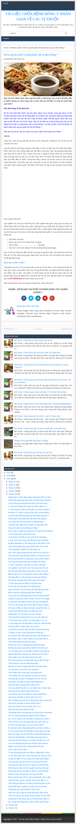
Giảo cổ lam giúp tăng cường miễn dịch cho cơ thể (28, 546)
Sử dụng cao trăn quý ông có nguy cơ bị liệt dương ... (29, 765)
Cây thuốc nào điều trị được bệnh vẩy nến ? (25, 697)
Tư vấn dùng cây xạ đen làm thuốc (21, 534)
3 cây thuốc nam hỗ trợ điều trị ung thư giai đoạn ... (28, 694)
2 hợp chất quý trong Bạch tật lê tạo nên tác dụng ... (28, 503)
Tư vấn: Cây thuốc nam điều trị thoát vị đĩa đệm (27, 565)
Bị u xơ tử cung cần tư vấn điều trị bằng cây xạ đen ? (29, 719)
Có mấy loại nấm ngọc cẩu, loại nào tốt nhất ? (26, 725)
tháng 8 (12, 494)
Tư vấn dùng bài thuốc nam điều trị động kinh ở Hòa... (29, 753)
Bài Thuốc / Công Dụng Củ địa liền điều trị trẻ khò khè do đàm (40, 392)
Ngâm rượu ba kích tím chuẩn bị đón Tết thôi (26, 746)
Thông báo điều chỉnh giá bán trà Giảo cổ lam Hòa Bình (30, 713)
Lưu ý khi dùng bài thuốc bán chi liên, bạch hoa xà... (28, 743)
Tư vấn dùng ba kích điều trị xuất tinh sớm (25, 583)
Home (6, 48)
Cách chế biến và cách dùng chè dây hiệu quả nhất (28, 589)
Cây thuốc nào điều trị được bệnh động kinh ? (26, 682)
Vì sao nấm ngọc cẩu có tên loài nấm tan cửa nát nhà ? (30, 756)
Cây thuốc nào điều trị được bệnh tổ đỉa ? (24, 703)
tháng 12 (12, 482)
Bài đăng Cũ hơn (67, 329)
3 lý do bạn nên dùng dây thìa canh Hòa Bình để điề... (29, 596)
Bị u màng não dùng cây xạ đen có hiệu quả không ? (29, 802)
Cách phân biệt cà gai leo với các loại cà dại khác (27, 786)
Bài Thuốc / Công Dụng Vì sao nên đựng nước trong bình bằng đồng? (42, 404)
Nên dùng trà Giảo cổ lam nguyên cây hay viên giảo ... (29, 768)
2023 (9, 473)
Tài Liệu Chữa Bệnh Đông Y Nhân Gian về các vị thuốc (40, 819)
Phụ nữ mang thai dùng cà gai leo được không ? (27, 716)
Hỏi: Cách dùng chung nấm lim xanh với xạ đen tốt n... (29, 553)
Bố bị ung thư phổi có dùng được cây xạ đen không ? (29, 559)
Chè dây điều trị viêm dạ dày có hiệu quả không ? (27, 577)
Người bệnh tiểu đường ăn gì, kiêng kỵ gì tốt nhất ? (28, 654)
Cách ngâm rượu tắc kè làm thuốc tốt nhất (24, 657)
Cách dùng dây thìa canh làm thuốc (22, 642)
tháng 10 (12, 488)
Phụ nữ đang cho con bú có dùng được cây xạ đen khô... (30, 700)
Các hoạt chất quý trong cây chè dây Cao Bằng (26, 562)
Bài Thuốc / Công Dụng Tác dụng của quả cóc (33, 452)
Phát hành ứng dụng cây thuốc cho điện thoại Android (29, 500)
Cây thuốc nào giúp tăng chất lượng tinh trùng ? (27, 580)
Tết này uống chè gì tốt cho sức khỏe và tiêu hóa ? (28, 762)
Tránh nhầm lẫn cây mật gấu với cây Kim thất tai (27, 676)
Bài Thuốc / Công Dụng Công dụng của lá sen (33, 340)
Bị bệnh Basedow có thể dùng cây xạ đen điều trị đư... (29, 543)
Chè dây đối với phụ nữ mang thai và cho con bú (27, 679)
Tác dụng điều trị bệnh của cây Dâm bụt (24, 549)
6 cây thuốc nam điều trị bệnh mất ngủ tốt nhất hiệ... (28, 602)
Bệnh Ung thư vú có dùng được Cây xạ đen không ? (28, 574)
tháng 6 (12, 805)
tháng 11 (12, 485)
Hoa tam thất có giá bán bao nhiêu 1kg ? (24, 685)
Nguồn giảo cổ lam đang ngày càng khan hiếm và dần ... (30, 497)
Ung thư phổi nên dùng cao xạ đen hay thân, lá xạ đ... (29, 740)
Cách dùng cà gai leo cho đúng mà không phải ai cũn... (29, 783)
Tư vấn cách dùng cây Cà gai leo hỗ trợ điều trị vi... (28, 506)
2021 (9, 479)
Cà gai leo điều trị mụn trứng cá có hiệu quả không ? (29, 759)
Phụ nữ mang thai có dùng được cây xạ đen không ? (29, 660)
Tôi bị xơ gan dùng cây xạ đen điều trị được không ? (28, 605)
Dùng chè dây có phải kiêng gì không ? (23, 528)
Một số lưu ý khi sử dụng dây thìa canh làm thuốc (27, 666)
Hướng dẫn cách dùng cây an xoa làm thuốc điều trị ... (29, 799)
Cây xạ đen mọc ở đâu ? (18, 750)
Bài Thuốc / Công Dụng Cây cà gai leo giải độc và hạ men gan (40, 428)
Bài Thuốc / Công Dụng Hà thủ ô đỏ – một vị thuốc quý (37, 416)
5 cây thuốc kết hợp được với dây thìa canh (25, 611)
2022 (9, 476)
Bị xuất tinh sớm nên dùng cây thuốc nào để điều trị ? (29, 636)
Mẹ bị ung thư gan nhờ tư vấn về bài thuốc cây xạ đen (29, 777)
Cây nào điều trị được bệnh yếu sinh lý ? (24, 626)
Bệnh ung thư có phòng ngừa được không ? (25, 592)
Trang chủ (38, 329)
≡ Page (5, 3)
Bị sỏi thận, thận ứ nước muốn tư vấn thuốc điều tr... (28, 639)
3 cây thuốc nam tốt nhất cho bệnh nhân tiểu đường (28, 629)
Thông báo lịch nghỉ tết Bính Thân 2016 (23, 789)
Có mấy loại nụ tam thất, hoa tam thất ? (23, 669)
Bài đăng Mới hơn (9, 329)
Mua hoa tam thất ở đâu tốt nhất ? (21, 709)
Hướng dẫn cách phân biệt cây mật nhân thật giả (27, 519)
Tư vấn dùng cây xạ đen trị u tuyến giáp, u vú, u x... (28, 620)
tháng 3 (12, 808)
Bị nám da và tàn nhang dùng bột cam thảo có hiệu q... (29, 728)
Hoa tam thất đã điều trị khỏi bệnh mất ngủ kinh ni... (28, 737)
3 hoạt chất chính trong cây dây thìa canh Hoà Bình (28, 540)
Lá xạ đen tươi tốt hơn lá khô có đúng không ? (26, 522)
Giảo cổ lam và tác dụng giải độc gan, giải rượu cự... (29, 722)
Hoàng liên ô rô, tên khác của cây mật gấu (25, 614)
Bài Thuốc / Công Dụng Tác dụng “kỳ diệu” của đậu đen (37, 353)
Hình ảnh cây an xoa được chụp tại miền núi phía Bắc (29, 796)
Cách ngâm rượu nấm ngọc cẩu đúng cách (25, 673)
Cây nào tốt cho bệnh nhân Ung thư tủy (23, 691)
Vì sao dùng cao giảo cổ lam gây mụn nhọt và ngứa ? (29, 509)
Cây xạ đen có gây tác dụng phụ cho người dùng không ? (30, 531)
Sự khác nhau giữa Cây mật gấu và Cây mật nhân (28, 525)
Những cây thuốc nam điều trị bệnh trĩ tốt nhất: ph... (28, 648)
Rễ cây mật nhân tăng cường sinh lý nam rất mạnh (28, 571)
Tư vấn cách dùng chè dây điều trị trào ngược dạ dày (29, 731)
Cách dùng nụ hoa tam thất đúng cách (23, 663)
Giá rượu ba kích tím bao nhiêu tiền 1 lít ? (24, 706)
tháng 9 (12, 491)
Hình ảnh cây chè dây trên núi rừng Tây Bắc (25, 774)
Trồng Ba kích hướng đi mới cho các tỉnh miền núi (27, 617)
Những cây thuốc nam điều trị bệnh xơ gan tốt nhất (28, 771)
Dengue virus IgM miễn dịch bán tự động (31, 441)
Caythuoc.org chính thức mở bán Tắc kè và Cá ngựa (28, 599)
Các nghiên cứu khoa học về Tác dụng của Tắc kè (28, 568)
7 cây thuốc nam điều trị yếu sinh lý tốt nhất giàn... (28, 537)
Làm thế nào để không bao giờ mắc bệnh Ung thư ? (28, 516)
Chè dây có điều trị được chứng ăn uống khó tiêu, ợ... (29, 608)
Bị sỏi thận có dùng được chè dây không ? (25, 586)
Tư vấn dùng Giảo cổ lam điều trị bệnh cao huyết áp (28, 651)
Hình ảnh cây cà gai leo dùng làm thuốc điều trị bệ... (28, 793)
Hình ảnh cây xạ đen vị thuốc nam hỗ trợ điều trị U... (28, 780)
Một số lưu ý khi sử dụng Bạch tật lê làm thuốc (26, 645)
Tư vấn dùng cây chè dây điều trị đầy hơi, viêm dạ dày (29, 623)
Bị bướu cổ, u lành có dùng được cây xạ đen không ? (29, 512)
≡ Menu (6, 38)
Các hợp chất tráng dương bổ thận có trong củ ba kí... (29, 556)
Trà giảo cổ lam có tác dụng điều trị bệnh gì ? (26, 633)
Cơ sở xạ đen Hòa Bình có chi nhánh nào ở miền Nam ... (30, 688)
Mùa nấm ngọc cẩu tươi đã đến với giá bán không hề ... (30, 734)
